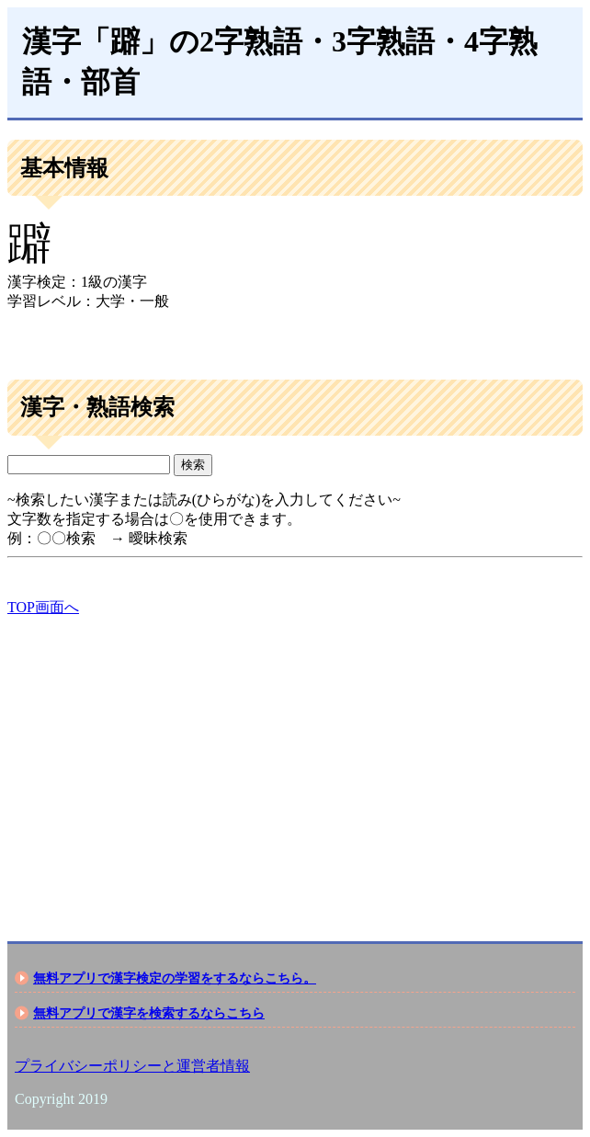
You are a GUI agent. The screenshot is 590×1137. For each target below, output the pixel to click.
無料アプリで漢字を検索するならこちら (149, 1013)
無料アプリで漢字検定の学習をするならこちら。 (174, 978)
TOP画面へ (43, 607)
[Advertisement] (295, 763)
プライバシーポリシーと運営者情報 (132, 1066)
